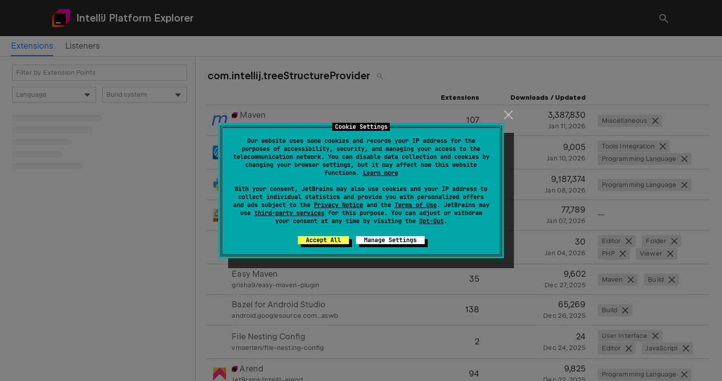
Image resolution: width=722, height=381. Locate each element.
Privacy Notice (338, 205)
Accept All (323, 240)
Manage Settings (390, 240)
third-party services (289, 213)
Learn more (380, 173)
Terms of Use (416, 205)
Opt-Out (431, 221)
